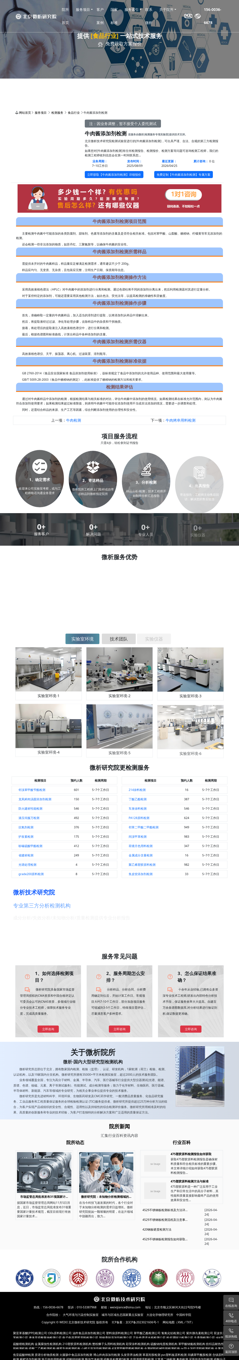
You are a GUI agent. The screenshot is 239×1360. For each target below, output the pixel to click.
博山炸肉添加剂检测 (106, 1355)
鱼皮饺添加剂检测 (141, 874)
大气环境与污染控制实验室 (81, 1315)
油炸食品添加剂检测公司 (88, 1333)
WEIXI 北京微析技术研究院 (77, 1322)
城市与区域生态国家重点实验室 (122, 1315)
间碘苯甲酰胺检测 (200, 1355)
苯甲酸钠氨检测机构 (191, 1344)
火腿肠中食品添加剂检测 (75, 1355)
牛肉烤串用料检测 (180, 420)
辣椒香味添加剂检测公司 (115, 1337)
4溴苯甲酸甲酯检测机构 (127, 1348)
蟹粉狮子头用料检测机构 (108, 1344)
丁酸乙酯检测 (138, 799)
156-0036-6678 (212, 16)
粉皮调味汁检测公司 (179, 1337)
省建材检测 (25, 855)
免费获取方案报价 (124, 43)
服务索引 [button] (132, 9)
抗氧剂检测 (25, 827)
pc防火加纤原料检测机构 (197, 1348)
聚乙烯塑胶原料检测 (142, 865)
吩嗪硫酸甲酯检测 (30, 846)
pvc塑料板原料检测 (174, 1355)
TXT (188, 1322)
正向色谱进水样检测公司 (149, 1337)
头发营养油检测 (131, 1355)
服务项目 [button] (83, 9)
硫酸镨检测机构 (23, 1344)
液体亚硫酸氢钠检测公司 (45, 1337)
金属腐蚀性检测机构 (48, 1344)
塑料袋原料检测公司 (119, 1333)
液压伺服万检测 (28, 818)
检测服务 (57, 113)
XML (181, 1322)
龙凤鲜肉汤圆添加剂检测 (34, 799)
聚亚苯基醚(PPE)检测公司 (30, 1333)
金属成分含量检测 (141, 855)
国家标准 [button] (114, 16)
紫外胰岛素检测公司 (199, 1333)
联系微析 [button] (148, 16)
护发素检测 (25, 837)
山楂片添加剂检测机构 (96, 1348)
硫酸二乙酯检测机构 (42, 1348)
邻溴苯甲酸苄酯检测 (31, 790)
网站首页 (25, 113)
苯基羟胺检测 (151, 1355)
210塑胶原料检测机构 (76, 1344)
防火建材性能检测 (30, 808)
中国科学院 (183, 1315)
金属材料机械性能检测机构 (162, 1348)
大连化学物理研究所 (159, 1315)
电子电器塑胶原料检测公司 (80, 1337)
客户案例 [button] (100, 16)
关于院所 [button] (166, 9)
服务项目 (41, 113)
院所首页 (65, 16)
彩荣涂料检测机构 (138, 1344)
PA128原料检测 (139, 818)
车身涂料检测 (138, 808)
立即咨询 (48, 1029)
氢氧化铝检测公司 (173, 1333)
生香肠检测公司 (204, 1337)
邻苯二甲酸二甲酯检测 (144, 827)
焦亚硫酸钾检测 (23, 1355)
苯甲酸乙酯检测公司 (147, 1333)
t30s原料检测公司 (60, 1333)
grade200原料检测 (31, 874)
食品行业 (74, 113)
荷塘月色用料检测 (141, 846)
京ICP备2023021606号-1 (142, 1322)
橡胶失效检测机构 (68, 1348)
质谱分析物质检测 (47, 1355)
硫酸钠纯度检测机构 (163, 1344)
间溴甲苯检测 (138, 837)
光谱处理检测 (27, 865)
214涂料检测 (137, 790)
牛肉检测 (73, 420)
